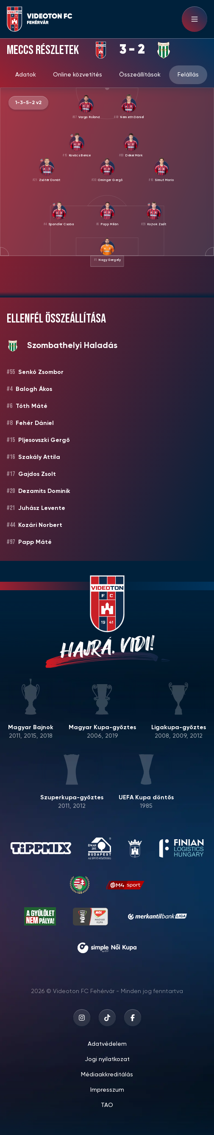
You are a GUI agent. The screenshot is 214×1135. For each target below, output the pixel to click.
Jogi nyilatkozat (107, 1059)
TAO (107, 1105)
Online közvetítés (77, 75)
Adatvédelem (107, 1044)
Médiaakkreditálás (107, 1075)
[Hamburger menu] (194, 19)
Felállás (188, 75)
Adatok (25, 75)
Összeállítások (140, 75)
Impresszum (107, 1090)
